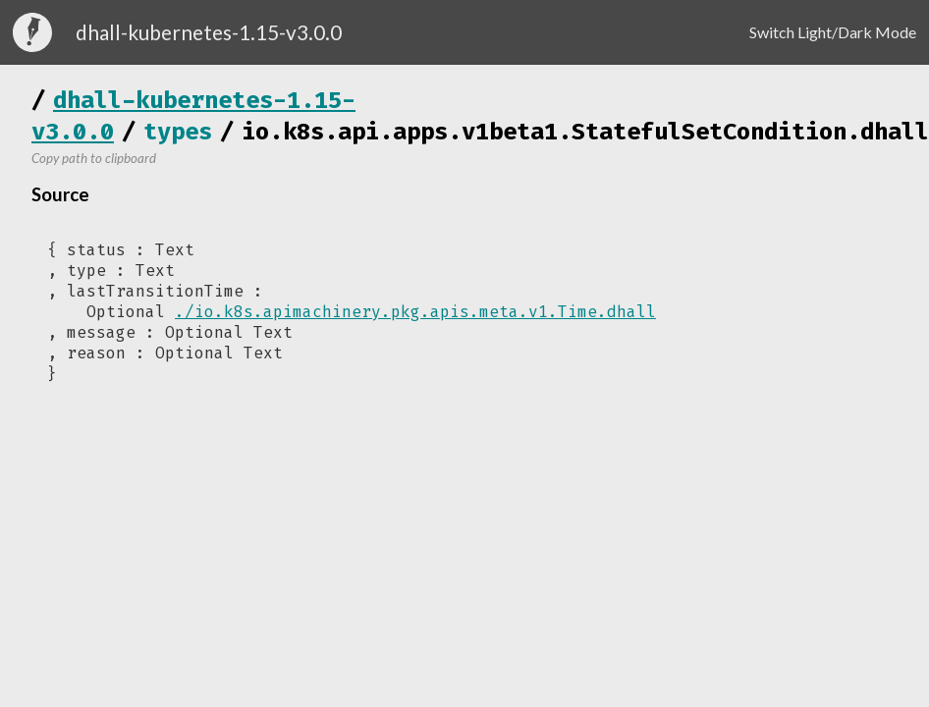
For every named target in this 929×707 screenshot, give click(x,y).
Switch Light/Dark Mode (832, 32)
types (177, 131)
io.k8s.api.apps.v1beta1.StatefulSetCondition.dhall (585, 131)
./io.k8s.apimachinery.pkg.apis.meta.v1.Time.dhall (415, 311)
